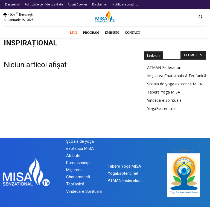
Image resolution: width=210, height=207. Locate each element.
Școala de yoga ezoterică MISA (174, 83)
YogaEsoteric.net (162, 108)
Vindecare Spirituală (84, 191)
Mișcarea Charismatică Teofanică (176, 75)
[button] (200, 17)
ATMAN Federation (164, 67)
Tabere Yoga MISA (163, 92)
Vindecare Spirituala (164, 100)
